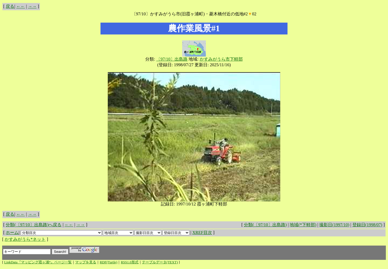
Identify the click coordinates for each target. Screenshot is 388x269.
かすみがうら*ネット (25, 239)
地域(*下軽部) (303, 224)
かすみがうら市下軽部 (221, 59)
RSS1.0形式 (129, 262)
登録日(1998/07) (367, 224)
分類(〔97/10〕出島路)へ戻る (33, 224)
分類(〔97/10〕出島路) (265, 224)
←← (20, 6)
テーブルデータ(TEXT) (160, 262)
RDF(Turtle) (108, 262)
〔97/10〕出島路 (172, 59)
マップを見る (85, 262)
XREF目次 (202, 232)
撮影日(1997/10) (334, 224)
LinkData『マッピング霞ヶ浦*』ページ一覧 (38, 262)
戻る (10, 6)
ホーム (12, 232)
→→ (32, 6)
